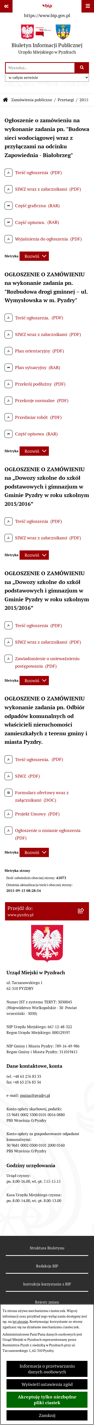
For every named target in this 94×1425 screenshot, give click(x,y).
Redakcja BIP (47, 1266)
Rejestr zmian (47, 1302)
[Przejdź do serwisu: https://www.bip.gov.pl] (47, 10)
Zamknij (47, 1415)
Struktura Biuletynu (47, 1248)
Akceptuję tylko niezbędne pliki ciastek (47, 1399)
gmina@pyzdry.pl (35, 1095)
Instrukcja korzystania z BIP (47, 1284)
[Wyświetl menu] (87, 6)
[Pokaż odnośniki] (6, 6)
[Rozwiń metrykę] (34, 256)
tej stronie (20, 1321)
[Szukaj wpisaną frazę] (82, 67)
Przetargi (66, 99)
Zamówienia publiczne (31, 99)
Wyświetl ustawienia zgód (47, 1384)
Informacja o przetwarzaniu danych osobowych (47, 1369)
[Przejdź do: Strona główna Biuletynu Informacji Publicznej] (5, 100)
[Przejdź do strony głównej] (47, 41)
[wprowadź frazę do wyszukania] (40, 67)
